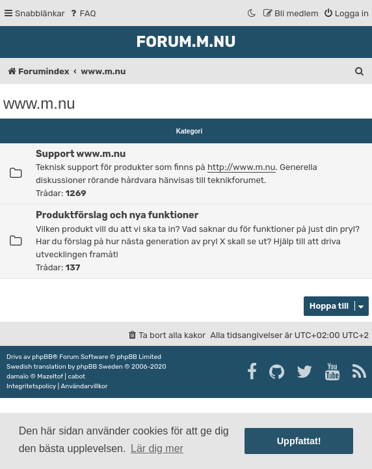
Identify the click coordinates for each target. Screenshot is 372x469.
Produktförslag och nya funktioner (117, 215)
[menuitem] (82, 13)
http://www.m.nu (241, 167)
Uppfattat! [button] (299, 441)
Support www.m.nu (81, 154)
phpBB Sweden (100, 367)
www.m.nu (39, 103)
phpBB (42, 357)
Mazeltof (50, 376)
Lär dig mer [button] (157, 448)
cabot (76, 376)
